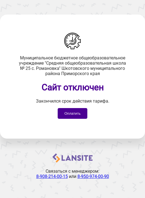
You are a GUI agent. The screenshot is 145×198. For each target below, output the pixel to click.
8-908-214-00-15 (52, 176)
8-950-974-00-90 (93, 176)
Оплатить (72, 113)
